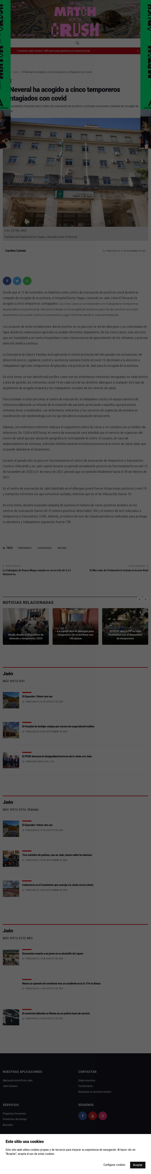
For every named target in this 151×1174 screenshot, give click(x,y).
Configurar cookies (114, 1165)
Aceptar (137, 1165)
